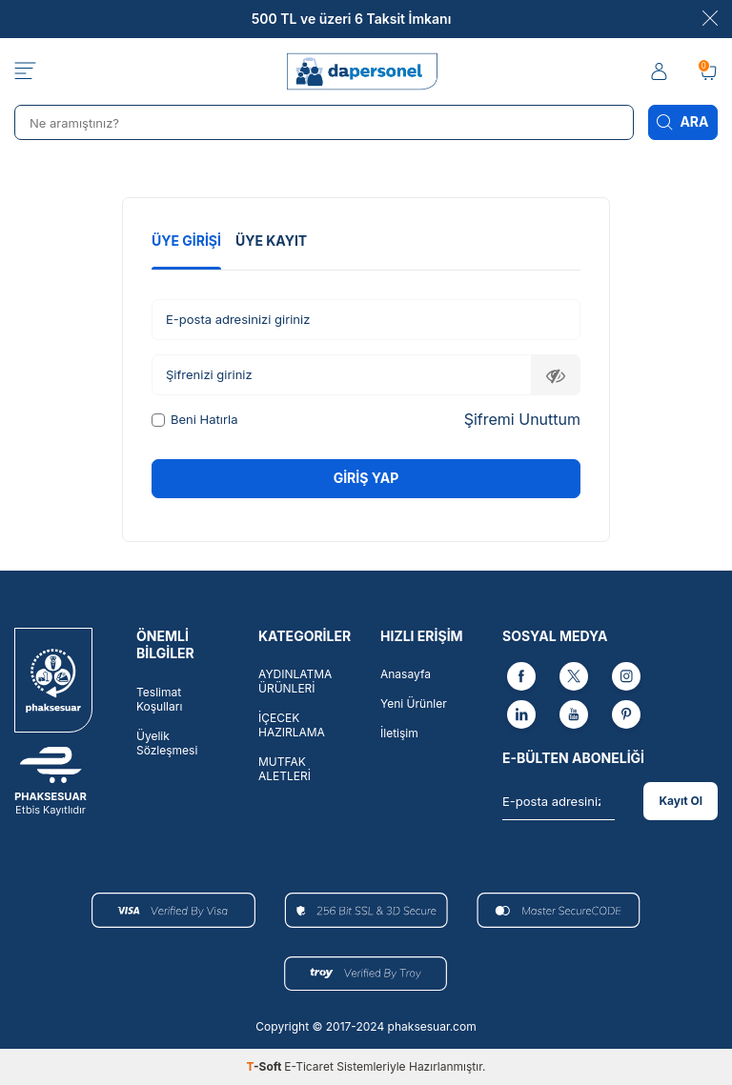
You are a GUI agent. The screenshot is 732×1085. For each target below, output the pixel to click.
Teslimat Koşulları (159, 699)
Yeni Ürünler (413, 703)
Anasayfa (405, 674)
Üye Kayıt (271, 240)
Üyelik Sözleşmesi (166, 743)
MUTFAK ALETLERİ (284, 768)
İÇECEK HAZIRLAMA (291, 725)
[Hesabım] (660, 72)
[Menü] (25, 71)
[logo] (366, 71)
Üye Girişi (186, 240)
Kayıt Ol (680, 801)
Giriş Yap (366, 478)
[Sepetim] (708, 72)
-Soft (266, 1066)
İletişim (399, 733)
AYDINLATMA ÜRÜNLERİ (295, 681)
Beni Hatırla (194, 419)
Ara (683, 122)
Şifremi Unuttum (522, 419)
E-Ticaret (308, 1066)
